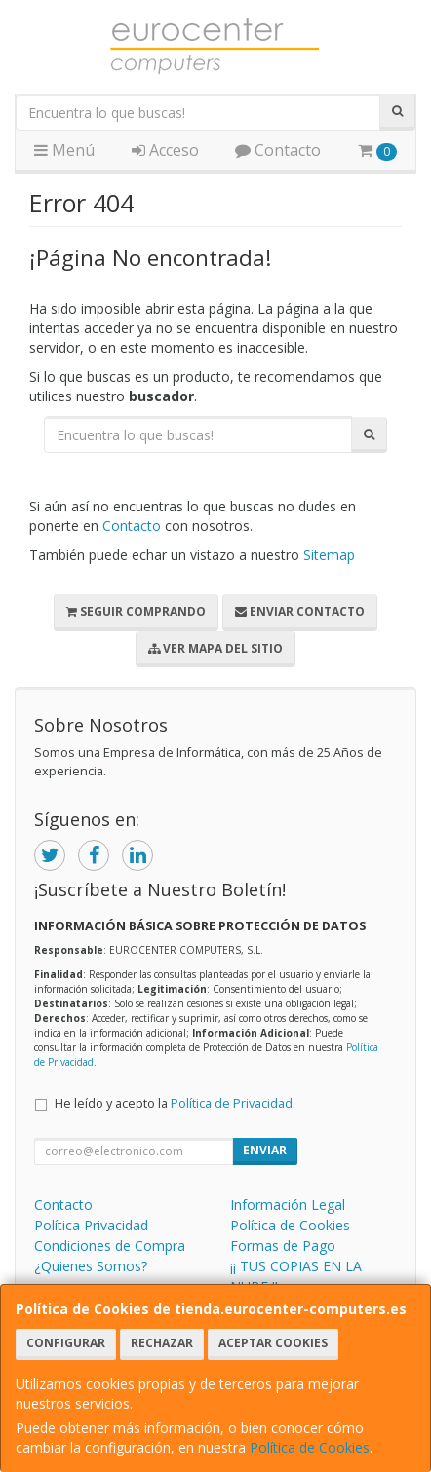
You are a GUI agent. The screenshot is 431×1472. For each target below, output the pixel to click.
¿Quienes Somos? (90, 1266)
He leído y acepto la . (175, 1103)
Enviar (265, 1150)
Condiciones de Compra (109, 1245)
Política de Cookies (310, 1447)
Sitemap (329, 555)
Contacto (278, 150)
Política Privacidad (91, 1225)
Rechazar (162, 1343)
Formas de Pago (282, 1245)
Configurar (65, 1343)
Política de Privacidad (232, 1103)
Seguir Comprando (136, 611)
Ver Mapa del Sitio (215, 648)
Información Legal (287, 1204)
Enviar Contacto (300, 611)
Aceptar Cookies (273, 1343)
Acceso (165, 150)
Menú (64, 150)
